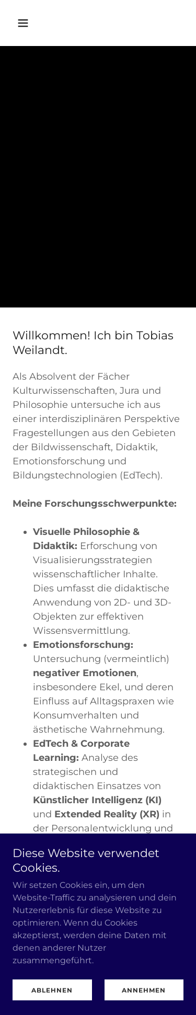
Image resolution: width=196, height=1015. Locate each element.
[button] (25, 23)
